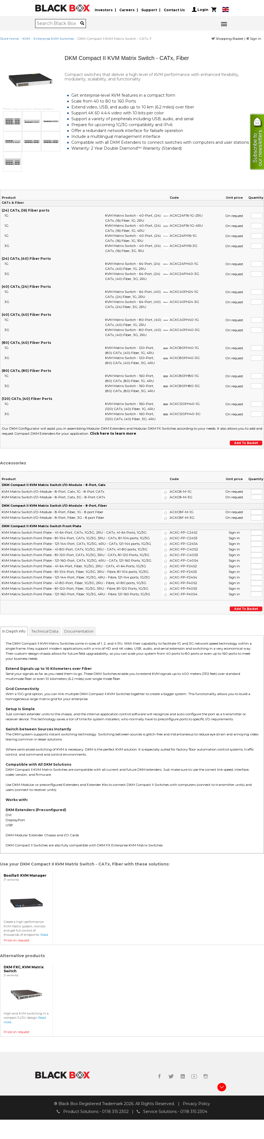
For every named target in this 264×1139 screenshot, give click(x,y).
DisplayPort (15, 820)
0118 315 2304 (193, 1111)
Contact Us (174, 9)
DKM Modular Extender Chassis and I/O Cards (42, 835)
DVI (9, 815)
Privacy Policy (196, 1103)
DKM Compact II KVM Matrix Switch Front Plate (41, 526)
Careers (127, 9)
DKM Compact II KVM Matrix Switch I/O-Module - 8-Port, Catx (54, 485)
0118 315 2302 (115, 1111)
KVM (26, 38)
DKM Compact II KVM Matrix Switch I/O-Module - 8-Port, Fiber (54, 505)
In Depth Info (14, 631)
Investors (104, 9)
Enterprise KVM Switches (54, 38)
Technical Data (44, 631)
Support (149, 9)
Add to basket (246, 443)
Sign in (253, 38)
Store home (9, 38)
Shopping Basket (228, 38)
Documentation (79, 631)
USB (9, 825)
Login (200, 9)
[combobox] (58, 23)
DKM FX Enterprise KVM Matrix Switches (130, 845)
